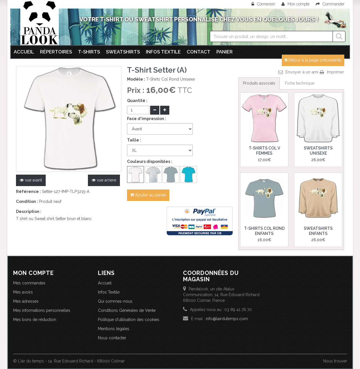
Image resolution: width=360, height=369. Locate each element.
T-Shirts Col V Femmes (264, 150)
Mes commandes (29, 283)
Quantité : (137, 100)
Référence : (28, 191)
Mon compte (295, 4)
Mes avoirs (23, 292)
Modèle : (136, 79)
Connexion (264, 4)
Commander (330, 4)
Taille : (134, 140)
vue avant (31, 180)
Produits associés (259, 83)
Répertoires (56, 52)
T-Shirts (89, 52)
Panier (224, 52)
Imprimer (335, 72)
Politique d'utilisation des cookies (128, 319)
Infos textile (163, 52)
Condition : (27, 201)
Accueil (24, 52)
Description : (28, 211)
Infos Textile (109, 292)
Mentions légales (113, 328)
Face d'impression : (146, 118)
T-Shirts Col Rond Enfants (264, 231)
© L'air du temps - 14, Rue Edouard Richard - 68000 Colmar (69, 361)
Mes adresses (26, 301)
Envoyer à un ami (301, 72)
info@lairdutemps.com (227, 318)
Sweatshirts (123, 52)
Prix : (136, 90)
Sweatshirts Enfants (318, 231)
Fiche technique (299, 83)
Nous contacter (112, 338)
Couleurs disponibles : (149, 161)
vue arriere (104, 180)
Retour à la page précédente (313, 60)
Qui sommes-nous (115, 301)
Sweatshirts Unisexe (318, 150)
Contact (198, 52)
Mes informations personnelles (41, 310)
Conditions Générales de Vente (127, 310)
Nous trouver (335, 361)
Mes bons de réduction (34, 319)
